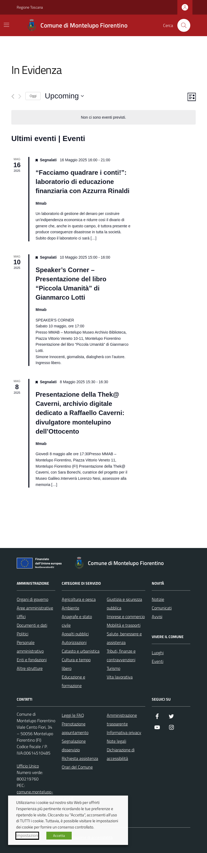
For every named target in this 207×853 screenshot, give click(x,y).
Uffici (21, 616)
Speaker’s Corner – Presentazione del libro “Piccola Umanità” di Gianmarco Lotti (71, 283)
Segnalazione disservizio (74, 745)
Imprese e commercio (126, 616)
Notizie (158, 599)
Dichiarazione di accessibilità (120, 754)
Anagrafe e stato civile (77, 620)
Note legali (116, 741)
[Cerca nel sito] (183, 25)
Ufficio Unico (28, 766)
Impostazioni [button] (27, 835)
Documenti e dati (32, 625)
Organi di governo (32, 599)
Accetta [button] (59, 835)
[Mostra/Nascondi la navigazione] (6, 25)
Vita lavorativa (120, 677)
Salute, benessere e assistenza (124, 638)
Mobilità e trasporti (123, 625)
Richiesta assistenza (80, 758)
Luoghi (158, 652)
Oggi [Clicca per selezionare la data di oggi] (33, 96)
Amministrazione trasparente (122, 719)
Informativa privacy (124, 732)
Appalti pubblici (75, 634)
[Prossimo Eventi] (19, 96)
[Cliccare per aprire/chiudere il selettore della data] (64, 96)
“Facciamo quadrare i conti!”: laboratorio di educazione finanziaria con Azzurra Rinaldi (83, 181)
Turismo (113, 668)
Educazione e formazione (73, 681)
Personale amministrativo (30, 646)
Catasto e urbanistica (80, 651)
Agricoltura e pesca (79, 599)
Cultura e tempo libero (76, 664)
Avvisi (157, 616)
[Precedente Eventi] (12, 96)
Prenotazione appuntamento (75, 728)
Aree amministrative (35, 608)
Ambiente (70, 608)
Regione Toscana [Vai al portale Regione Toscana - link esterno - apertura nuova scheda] (30, 7)
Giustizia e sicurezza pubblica (124, 603)
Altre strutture (30, 668)
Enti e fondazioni (32, 659)
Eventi (157, 661)
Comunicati (162, 608)
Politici (22, 634)
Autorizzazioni (74, 642)
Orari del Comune (77, 767)
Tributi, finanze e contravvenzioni (121, 655)
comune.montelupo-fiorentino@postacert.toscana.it (45, 795)
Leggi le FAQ (73, 715)
